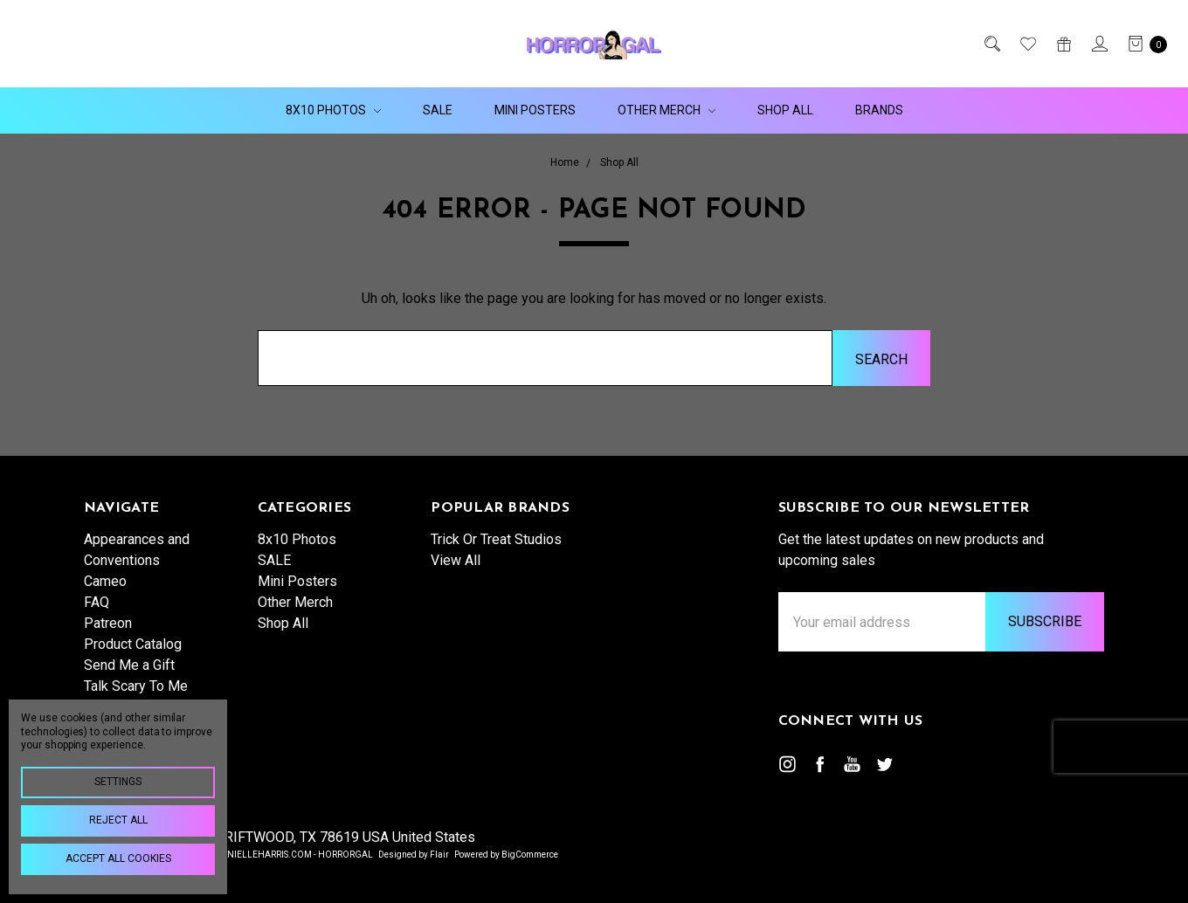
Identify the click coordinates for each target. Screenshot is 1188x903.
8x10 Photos (333, 110)
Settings (118, 781)
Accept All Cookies (118, 858)
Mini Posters (535, 110)
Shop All (785, 110)
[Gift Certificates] (1062, 43)
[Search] (991, 43)
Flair (439, 854)
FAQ (96, 602)
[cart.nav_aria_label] (1142, 43)
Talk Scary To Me (136, 686)
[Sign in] (1098, 43)
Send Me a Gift (129, 665)
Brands (879, 110)
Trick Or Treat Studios (496, 539)
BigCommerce (529, 854)
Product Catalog (133, 644)
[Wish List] (1027, 43)
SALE (437, 110)
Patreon (108, 623)
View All (455, 560)
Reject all (118, 820)
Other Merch (666, 110)
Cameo (105, 581)
